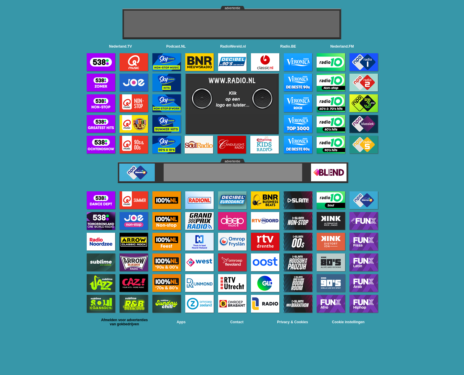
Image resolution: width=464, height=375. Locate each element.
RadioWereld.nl (233, 46)
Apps (181, 322)
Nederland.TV (120, 46)
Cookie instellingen (348, 322)
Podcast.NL (176, 46)
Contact (237, 322)
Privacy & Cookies (292, 322)
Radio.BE (288, 46)
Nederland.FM (342, 46)
